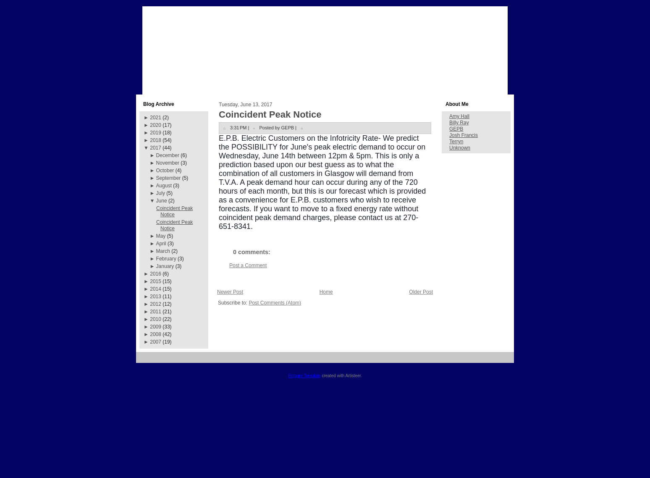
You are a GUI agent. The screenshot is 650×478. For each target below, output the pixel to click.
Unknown (459, 148)
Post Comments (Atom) (275, 303)
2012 (155, 304)
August (164, 186)
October (165, 170)
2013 (155, 296)
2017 (155, 148)
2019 (155, 133)
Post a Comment (248, 265)
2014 (155, 289)
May (161, 236)
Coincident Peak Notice (174, 211)
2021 (155, 118)
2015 (155, 281)
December (167, 155)
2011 (155, 312)
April (161, 244)
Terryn (456, 141)
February (166, 259)
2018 (155, 140)
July (160, 193)
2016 (155, 274)
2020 (155, 125)
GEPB (456, 129)
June (161, 201)
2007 (155, 342)
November (167, 163)
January (165, 266)
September (168, 178)
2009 (155, 327)
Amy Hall (459, 116)
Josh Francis (463, 135)
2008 (155, 334)
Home (326, 292)
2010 (155, 319)
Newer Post (230, 292)
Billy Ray (459, 123)
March (163, 251)
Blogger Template (304, 375)
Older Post (421, 292)
